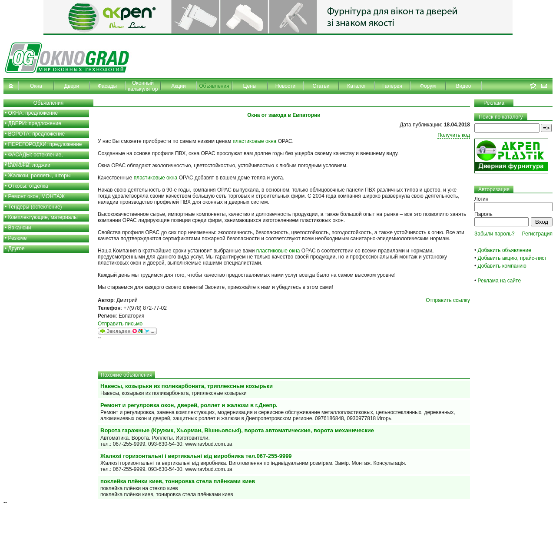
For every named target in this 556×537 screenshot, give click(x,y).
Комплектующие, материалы (43, 217)
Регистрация (537, 234)
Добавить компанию (502, 266)
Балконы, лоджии (29, 165)
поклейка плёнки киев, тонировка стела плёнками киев (177, 481)
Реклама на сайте (499, 281)
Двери (71, 86)
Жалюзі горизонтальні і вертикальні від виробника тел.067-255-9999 (196, 456)
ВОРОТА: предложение (36, 134)
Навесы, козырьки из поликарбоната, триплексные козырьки (186, 386)
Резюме (17, 238)
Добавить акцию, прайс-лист (512, 258)
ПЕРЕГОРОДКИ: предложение (45, 144)
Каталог (356, 86)
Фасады (107, 86)
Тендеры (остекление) (35, 207)
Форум (428, 86)
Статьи (321, 86)
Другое (16, 248)
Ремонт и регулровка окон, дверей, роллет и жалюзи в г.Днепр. (189, 405)
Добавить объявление (504, 250)
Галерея (392, 86)
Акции (178, 86)
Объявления (214, 86)
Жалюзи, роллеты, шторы (39, 175)
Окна (36, 86)
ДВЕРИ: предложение (34, 123)
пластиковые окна (255, 141)
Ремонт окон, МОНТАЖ (36, 196)
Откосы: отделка (28, 186)
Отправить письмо (120, 324)
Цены (250, 86)
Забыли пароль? (494, 234)
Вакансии (19, 228)
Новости (285, 86)
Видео (463, 86)
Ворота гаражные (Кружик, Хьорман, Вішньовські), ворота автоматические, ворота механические (237, 430)
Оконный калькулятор (143, 86)
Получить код (453, 135)
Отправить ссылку (448, 300)
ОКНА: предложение (33, 113)
